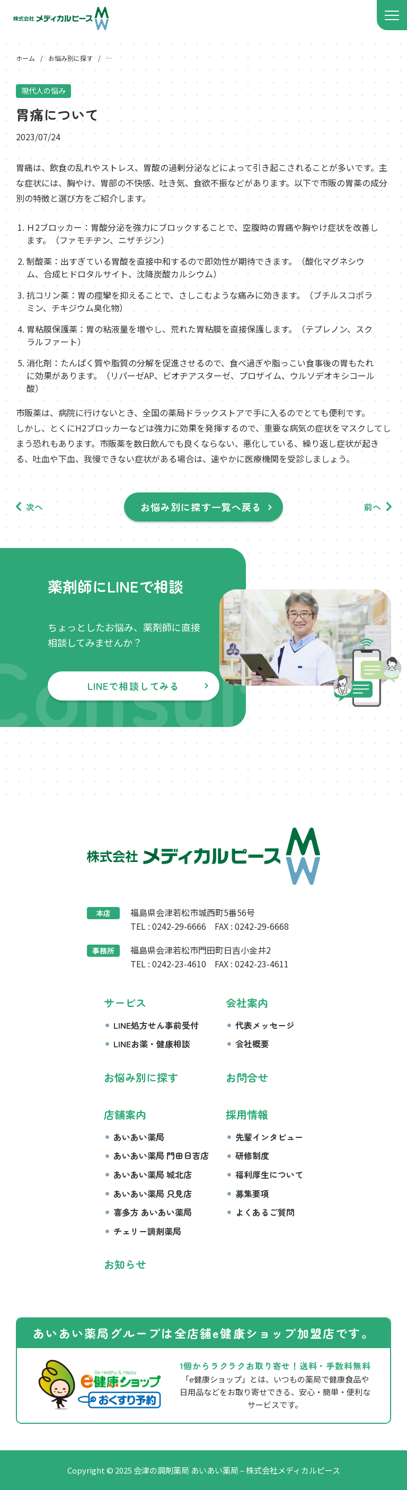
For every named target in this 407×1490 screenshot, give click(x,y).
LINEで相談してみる (133, 686)
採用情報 (247, 1114)
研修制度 (252, 1155)
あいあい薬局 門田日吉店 (161, 1155)
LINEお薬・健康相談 (151, 1043)
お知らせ (125, 1264)
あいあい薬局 (138, 1136)
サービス (125, 1002)
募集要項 (252, 1193)
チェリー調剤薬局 (147, 1231)
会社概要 (252, 1043)
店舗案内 (125, 1114)
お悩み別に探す (141, 1077)
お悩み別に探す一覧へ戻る (201, 507)
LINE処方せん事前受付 (156, 1025)
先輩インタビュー (269, 1136)
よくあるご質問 (265, 1212)
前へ (372, 506)
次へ (34, 506)
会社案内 (247, 1002)
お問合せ (247, 1077)
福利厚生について (269, 1174)
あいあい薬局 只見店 (152, 1193)
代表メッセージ (265, 1025)
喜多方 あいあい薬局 (152, 1212)
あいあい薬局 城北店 (152, 1174)
